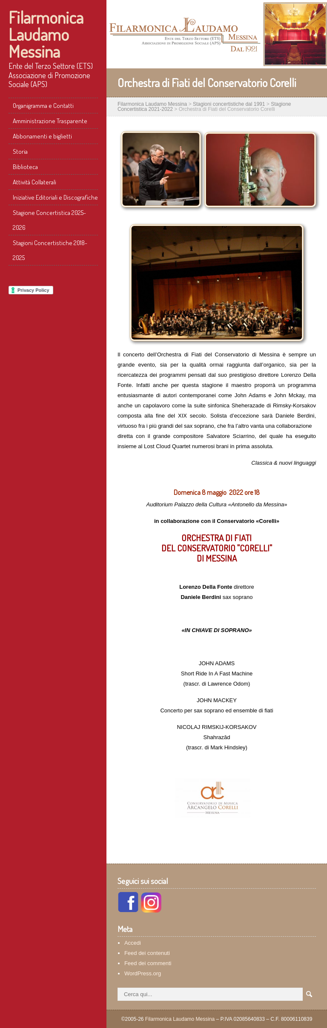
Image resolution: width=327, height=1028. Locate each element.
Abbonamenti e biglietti (42, 136)
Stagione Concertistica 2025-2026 (49, 220)
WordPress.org (142, 973)
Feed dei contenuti (147, 953)
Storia (20, 151)
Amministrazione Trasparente (50, 121)
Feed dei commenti (148, 963)
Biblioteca (25, 167)
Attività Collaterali (34, 182)
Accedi (132, 943)
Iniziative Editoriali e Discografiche (55, 197)
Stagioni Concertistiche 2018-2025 (50, 250)
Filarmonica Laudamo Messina (46, 34)
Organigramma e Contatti (43, 106)
